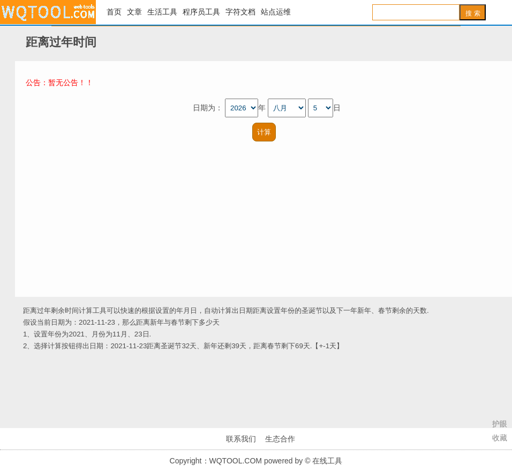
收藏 (499, 437)
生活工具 (162, 12)
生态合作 (280, 438)
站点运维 (276, 12)
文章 (134, 12)
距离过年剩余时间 (51, 310)
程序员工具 (201, 12)
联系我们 (241, 438)
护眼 (499, 423)
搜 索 (472, 13)
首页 (114, 12)
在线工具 (48, 12)
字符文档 (240, 12)
